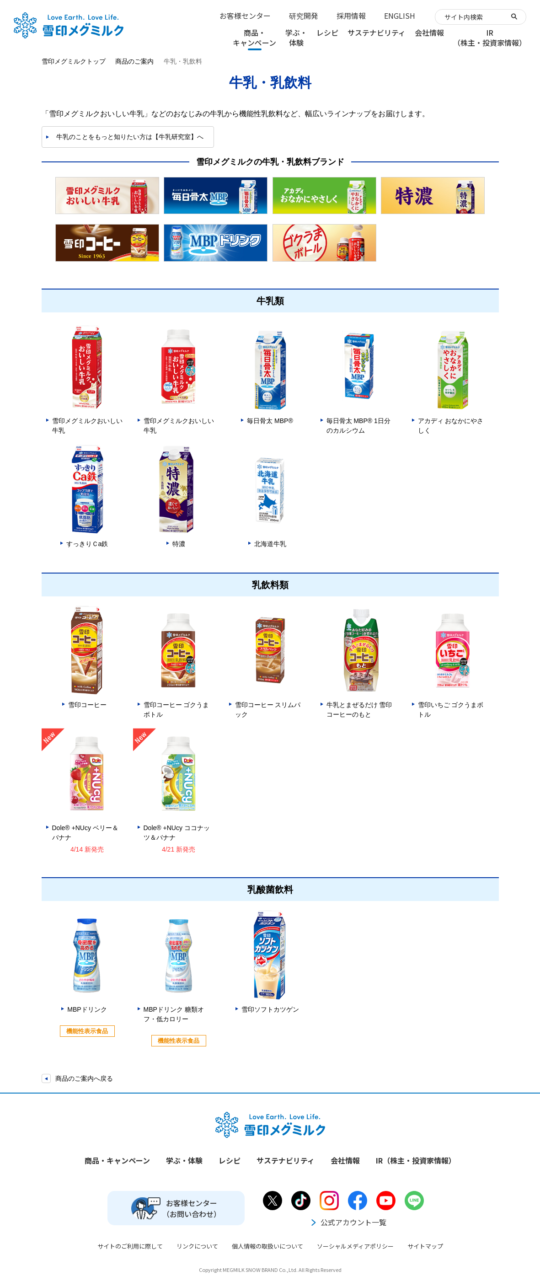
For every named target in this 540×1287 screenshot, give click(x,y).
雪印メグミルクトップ (74, 61)
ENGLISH (399, 15)
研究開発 (303, 15)
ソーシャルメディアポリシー (355, 1246)
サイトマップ (425, 1246)
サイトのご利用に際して (130, 1246)
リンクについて (197, 1246)
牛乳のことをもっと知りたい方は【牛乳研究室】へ (129, 136)
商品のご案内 (134, 61)
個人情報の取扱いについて (267, 1246)
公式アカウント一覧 (348, 1222)
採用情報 (351, 15)
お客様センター (245, 15)
